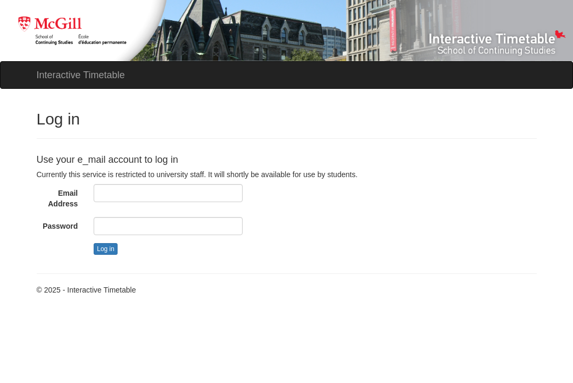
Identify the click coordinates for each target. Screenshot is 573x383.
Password (60, 226)
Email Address (63, 198)
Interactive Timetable (81, 75)
